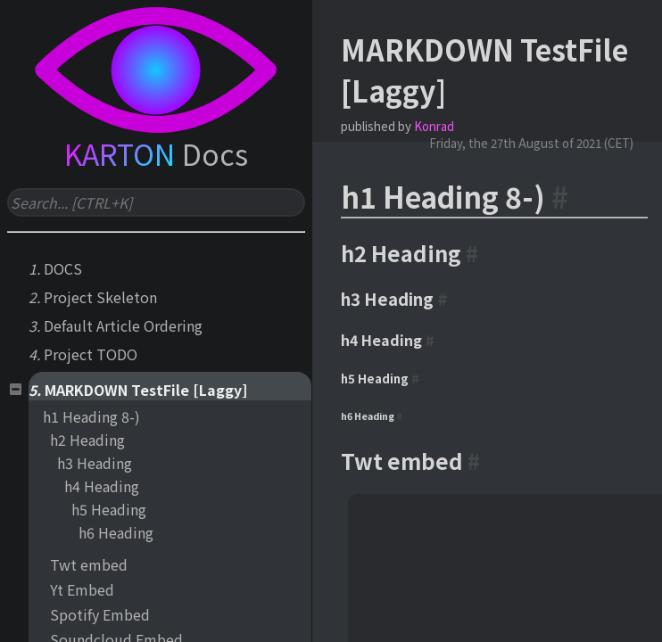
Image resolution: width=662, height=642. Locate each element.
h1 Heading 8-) (91, 416)
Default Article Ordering (123, 325)
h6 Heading (116, 532)
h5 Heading (108, 509)
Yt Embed (82, 589)
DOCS (63, 268)
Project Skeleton (100, 297)
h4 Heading (101, 486)
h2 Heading (87, 439)
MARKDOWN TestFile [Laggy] (146, 389)
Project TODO (90, 354)
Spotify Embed (100, 614)
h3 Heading (94, 462)
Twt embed (89, 564)
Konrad (434, 126)
